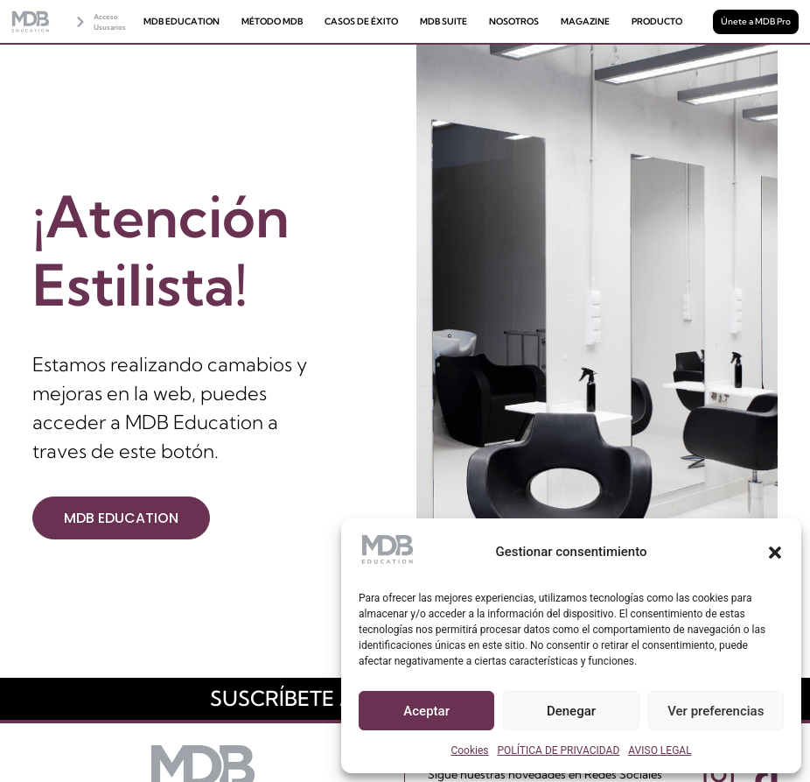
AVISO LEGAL (659, 750)
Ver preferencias (715, 711)
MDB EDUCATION (181, 22)
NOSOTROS (514, 22)
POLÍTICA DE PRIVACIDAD (558, 750)
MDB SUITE (443, 22)
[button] (775, 552)
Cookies (469, 750)
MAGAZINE (585, 22)
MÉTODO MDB (272, 22)
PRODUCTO (657, 22)
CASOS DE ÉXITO (361, 22)
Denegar (571, 711)
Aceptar (426, 711)
